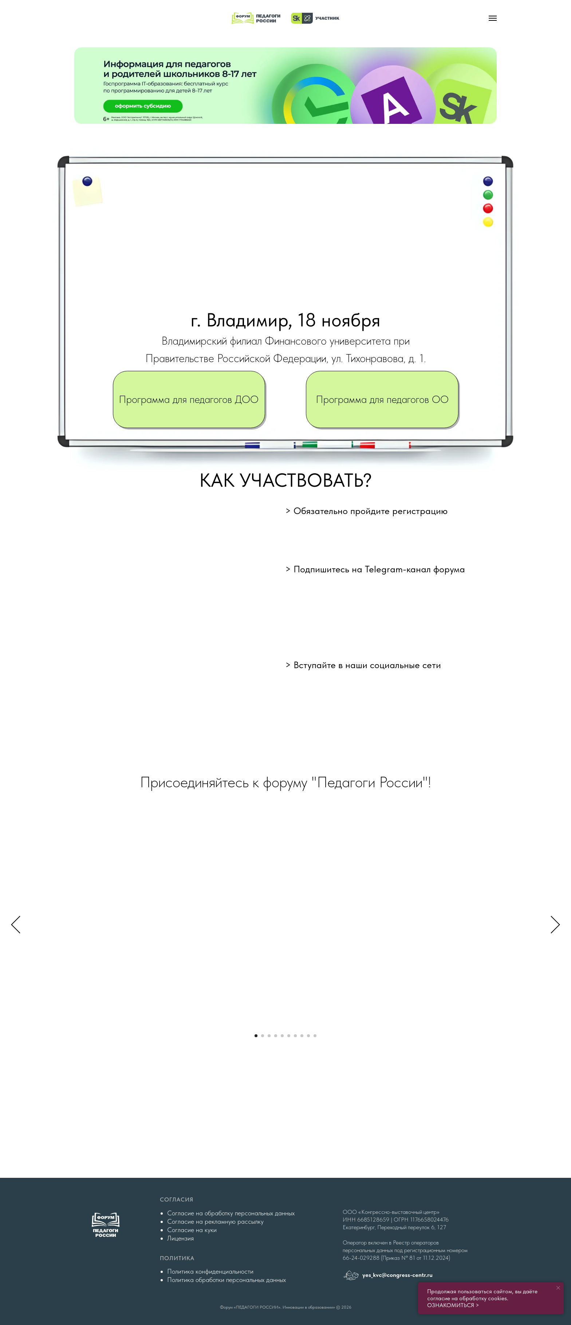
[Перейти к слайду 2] (262, 1035)
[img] (285, 85)
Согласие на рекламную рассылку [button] (215, 1221)
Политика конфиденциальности (210, 1271)
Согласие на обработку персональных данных (231, 1213)
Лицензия (180, 1238)
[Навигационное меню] (493, 18)
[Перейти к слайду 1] (256, 1035)
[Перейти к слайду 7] (295, 1035)
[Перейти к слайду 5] (282, 1035)
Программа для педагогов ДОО (189, 399)
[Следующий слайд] (555, 924)
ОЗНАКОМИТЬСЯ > (453, 1305)
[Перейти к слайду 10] (315, 1035)
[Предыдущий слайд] (15, 924)
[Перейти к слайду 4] (275, 1035)
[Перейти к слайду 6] (288, 1035)
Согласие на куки (192, 1230)
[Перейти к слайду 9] (308, 1035)
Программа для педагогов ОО (382, 399)
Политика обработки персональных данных (226, 1279)
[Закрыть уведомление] (558, 1287)
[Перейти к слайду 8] (301, 1035)
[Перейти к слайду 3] (269, 1035)
